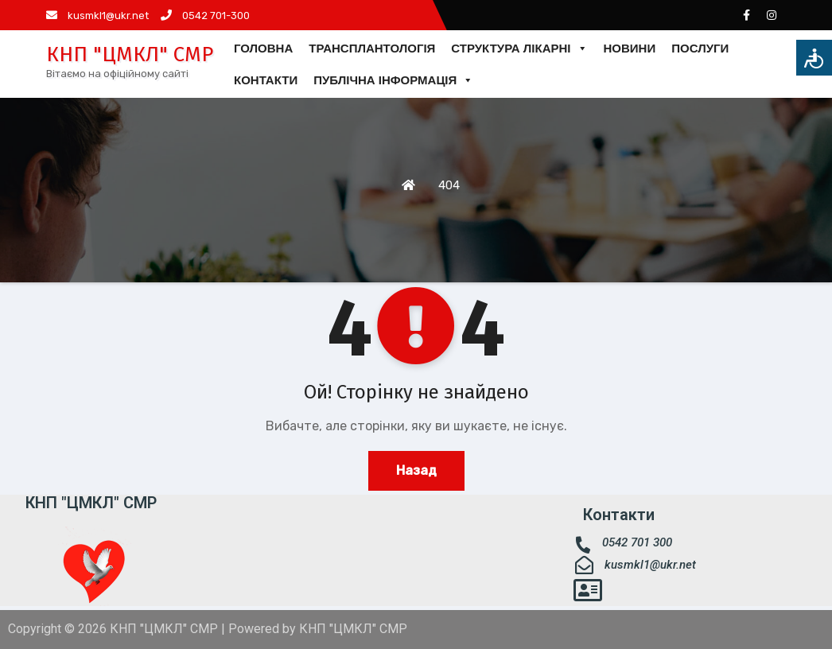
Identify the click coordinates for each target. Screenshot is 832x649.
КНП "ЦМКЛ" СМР (129, 54)
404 (449, 185)
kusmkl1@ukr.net (97, 15)
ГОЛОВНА (263, 48)
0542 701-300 (205, 15)
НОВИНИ (630, 48)
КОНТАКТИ (265, 80)
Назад (416, 470)
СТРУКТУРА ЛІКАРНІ (519, 48)
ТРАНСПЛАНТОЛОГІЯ (372, 48)
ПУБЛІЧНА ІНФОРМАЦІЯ (393, 80)
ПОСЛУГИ (700, 48)
